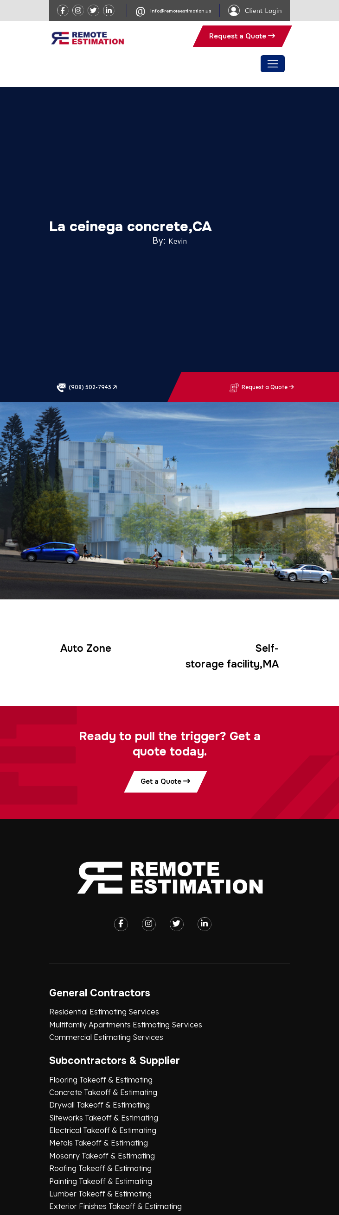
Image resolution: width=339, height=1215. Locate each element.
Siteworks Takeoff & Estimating (103, 1016)
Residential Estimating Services (104, 910)
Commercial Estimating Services (106, 936)
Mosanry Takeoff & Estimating (102, 1054)
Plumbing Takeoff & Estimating (102, 1118)
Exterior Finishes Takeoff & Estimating (115, 1105)
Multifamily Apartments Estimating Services (125, 923)
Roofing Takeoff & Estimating (100, 1067)
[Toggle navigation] (272, 63)
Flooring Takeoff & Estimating (101, 978)
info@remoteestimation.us (180, 11)
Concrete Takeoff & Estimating (103, 991)
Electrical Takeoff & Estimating (102, 1029)
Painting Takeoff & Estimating (100, 1080)
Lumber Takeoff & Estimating (100, 1092)
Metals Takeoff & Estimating (98, 1042)
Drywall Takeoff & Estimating (99, 1004)
